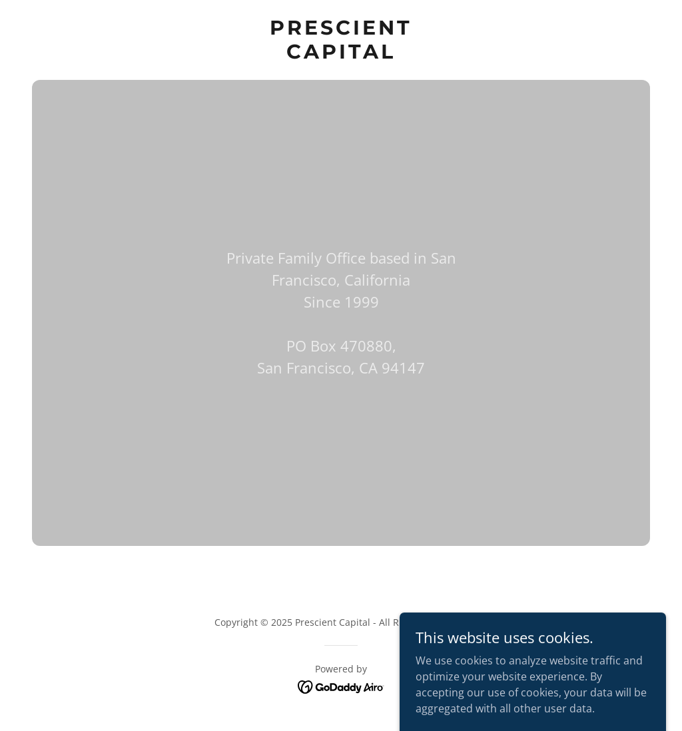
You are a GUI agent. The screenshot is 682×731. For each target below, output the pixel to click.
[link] (341, 54)
